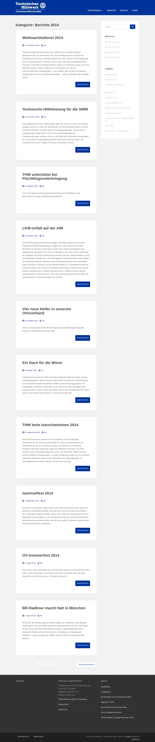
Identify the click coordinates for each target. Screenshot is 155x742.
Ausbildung (105, 687)
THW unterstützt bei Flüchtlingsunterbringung (44, 176)
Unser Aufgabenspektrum (111, 712)
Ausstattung (105, 692)
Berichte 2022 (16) (112, 47)
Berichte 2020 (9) (112, 57)
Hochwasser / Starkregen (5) (116, 131)
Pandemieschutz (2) (113, 113)
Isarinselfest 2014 (37, 493)
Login (134, 10)
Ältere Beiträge (87, 665)
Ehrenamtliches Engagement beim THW (117, 717)
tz (35, 252)
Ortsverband (94, 10)
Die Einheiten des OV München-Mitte (116, 697)
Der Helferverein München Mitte (114, 707)
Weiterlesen (82, 84)
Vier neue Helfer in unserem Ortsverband (46, 311)
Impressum (62, 709)
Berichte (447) (110, 80)
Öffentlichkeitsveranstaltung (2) (117, 108)
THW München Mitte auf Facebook (72, 699)
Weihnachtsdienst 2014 (42, 38)
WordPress (135, 739)
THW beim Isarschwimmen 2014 (50, 425)
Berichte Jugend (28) (114, 85)
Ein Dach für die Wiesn (42, 363)
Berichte (111, 10)
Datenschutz (63, 704)
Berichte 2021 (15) (112, 52)
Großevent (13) (111, 98)
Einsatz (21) (110, 93)
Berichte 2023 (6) (112, 42)
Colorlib (128, 737)
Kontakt (124, 10)
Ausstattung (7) (111, 74)
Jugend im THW (107, 702)
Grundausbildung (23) (114, 103)
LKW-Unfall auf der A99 (42, 228)
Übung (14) (109, 126)
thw (44, 45)
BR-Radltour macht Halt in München (53, 608)
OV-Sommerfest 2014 (40, 555)
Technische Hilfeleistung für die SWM (55, 109)
